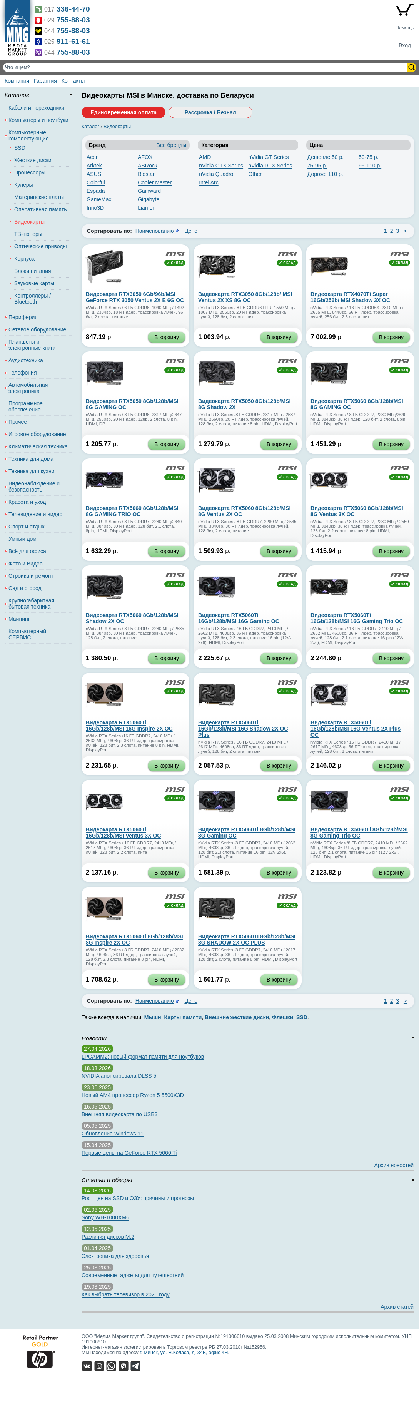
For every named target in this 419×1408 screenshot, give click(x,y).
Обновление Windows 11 (113, 1133)
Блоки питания (32, 271)
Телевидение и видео (35, 514)
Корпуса (24, 259)
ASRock (147, 165)
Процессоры (29, 172)
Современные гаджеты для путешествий (133, 1275)
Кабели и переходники (36, 108)
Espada (96, 191)
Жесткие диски (33, 160)
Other (255, 174)
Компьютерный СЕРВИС (27, 634)
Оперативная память (40, 209)
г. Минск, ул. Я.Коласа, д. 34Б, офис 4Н (184, 1352)
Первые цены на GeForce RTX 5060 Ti (129, 1153)
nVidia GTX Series (221, 165)
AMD (205, 157)
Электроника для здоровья (115, 1256)
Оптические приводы (40, 246)
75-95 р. (317, 165)
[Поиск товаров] (206, 67)
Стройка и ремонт (30, 576)
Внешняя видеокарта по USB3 (119, 1114)
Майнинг (19, 619)
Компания (17, 81)
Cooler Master (155, 182)
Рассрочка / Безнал (210, 112)
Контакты (73, 81)
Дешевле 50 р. (325, 157)
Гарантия (45, 81)
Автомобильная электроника (28, 388)
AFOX (145, 157)
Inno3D (95, 208)
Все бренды (172, 145)
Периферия (23, 317)
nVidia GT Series (268, 157)
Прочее (17, 422)
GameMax (99, 199)
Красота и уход (27, 502)
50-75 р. (368, 157)
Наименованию (154, 231)
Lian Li (146, 208)
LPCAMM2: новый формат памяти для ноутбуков (143, 1056)
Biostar (146, 174)
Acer (92, 157)
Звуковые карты (34, 283)
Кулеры (23, 185)
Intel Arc (209, 182)
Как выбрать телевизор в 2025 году (126, 1294)
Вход (405, 45)
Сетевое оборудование (37, 329)
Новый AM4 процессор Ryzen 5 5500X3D (133, 1095)
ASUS (94, 174)
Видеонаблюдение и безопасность (34, 486)
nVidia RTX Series (270, 165)
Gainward (149, 191)
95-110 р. (370, 165)
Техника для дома (30, 459)
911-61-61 (73, 41)
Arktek (94, 165)
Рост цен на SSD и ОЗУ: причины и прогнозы (138, 1198)
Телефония (22, 373)
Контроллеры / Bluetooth (32, 299)
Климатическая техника (38, 446)
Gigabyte (148, 199)
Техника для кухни (31, 471)
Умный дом (22, 539)
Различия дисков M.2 (108, 1237)
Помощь (405, 27)
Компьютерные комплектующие (28, 135)
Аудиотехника (25, 360)
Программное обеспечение (25, 406)
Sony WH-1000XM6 (105, 1217)
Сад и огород (25, 588)
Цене (190, 231)
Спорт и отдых (26, 526)
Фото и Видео (25, 563)
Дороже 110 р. (325, 174)
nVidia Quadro (216, 174)
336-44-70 (73, 9)
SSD (19, 148)
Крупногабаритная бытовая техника (31, 603)
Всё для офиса (27, 551)
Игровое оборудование (37, 434)
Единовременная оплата (123, 112)
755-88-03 (73, 20)
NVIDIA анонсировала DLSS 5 (119, 1076)
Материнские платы (39, 197)
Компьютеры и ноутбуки (38, 120)
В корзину (166, 337)
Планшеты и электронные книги (32, 345)
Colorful (96, 182)
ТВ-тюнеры (28, 234)
